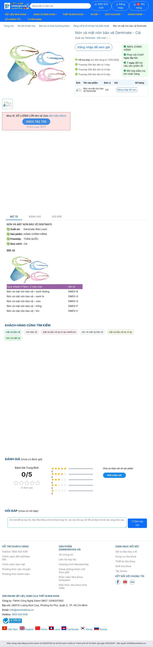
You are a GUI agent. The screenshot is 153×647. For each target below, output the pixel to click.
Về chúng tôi (66, 554)
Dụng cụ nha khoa (125, 556)
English (27, 629)
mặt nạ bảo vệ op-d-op (120, 332)
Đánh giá (35, 216)
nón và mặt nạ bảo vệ (92, 332)
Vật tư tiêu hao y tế (126, 551)
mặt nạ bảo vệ (13, 332)
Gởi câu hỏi (137, 523)
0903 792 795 (36, 121)
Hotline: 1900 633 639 (14, 551)
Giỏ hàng (139, 6)
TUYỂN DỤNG (34, 19)
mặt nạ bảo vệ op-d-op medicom (59, 332)
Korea (86, 629)
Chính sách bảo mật (13, 564)
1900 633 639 (101, 6)
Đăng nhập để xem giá (94, 47)
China (41, 629)
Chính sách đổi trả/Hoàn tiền (16, 558)
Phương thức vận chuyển (16, 569)
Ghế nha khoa (123, 566)
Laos (54, 629)
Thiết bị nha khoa (125, 561)
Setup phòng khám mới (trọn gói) (72, 571)
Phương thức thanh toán (16, 574)
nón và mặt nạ (13, 338)
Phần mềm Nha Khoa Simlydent (71, 579)
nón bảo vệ (31, 332)
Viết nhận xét (114, 475)
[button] (16, 14)
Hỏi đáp (57, 216)
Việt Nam (10, 629)
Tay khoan (121, 571)
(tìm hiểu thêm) (57, 115)
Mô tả (14, 216)
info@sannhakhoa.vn (22, 609)
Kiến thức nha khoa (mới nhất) (73, 586)
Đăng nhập (120, 6)
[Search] (60, 6)
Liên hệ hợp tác (67, 559)
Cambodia (70, 629)
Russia (100, 629)
